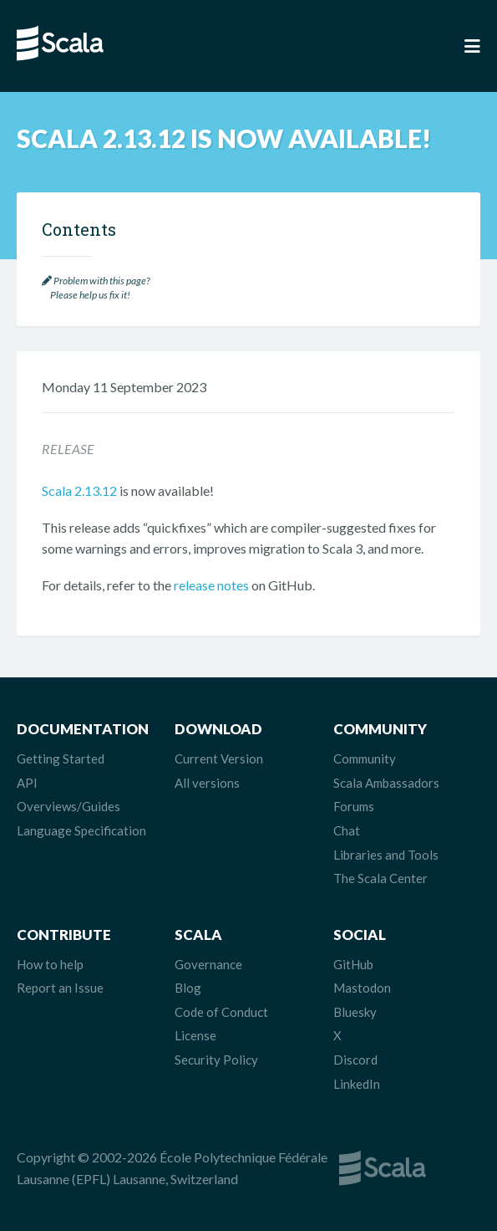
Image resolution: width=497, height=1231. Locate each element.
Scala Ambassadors (386, 782)
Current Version (219, 758)
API (27, 782)
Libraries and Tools (386, 854)
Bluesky (355, 1011)
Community (364, 758)
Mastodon (362, 987)
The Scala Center (380, 878)
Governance (208, 964)
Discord (355, 1059)
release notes (211, 585)
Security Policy (216, 1059)
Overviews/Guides (68, 806)
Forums (353, 806)
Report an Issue (60, 987)
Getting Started (60, 758)
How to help (50, 964)
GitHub (353, 964)
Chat (346, 830)
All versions (207, 782)
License (195, 1035)
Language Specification (81, 830)
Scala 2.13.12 (79, 490)
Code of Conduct (221, 1011)
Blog (188, 987)
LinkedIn (356, 1083)
